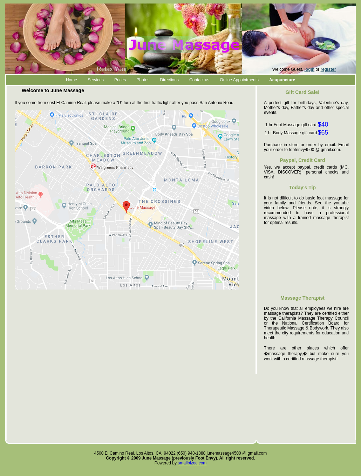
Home (71, 79)
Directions (169, 79)
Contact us (199, 79)
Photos (142, 79)
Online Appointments (239, 79)
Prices (120, 79)
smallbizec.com (192, 463)
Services (96, 79)
